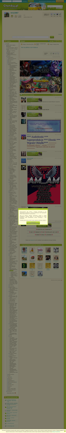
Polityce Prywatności (56, 431)
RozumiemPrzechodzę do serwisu (33, 223)
